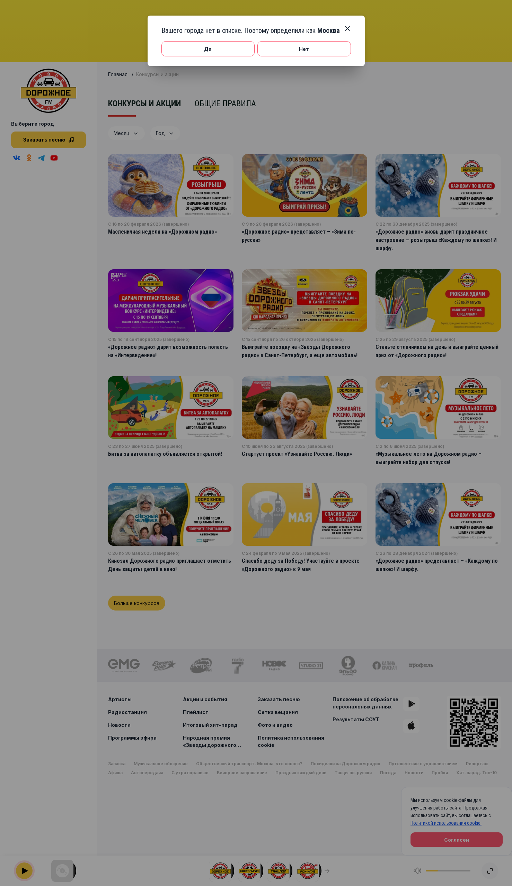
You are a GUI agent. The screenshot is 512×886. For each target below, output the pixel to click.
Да (208, 49)
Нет (304, 49)
